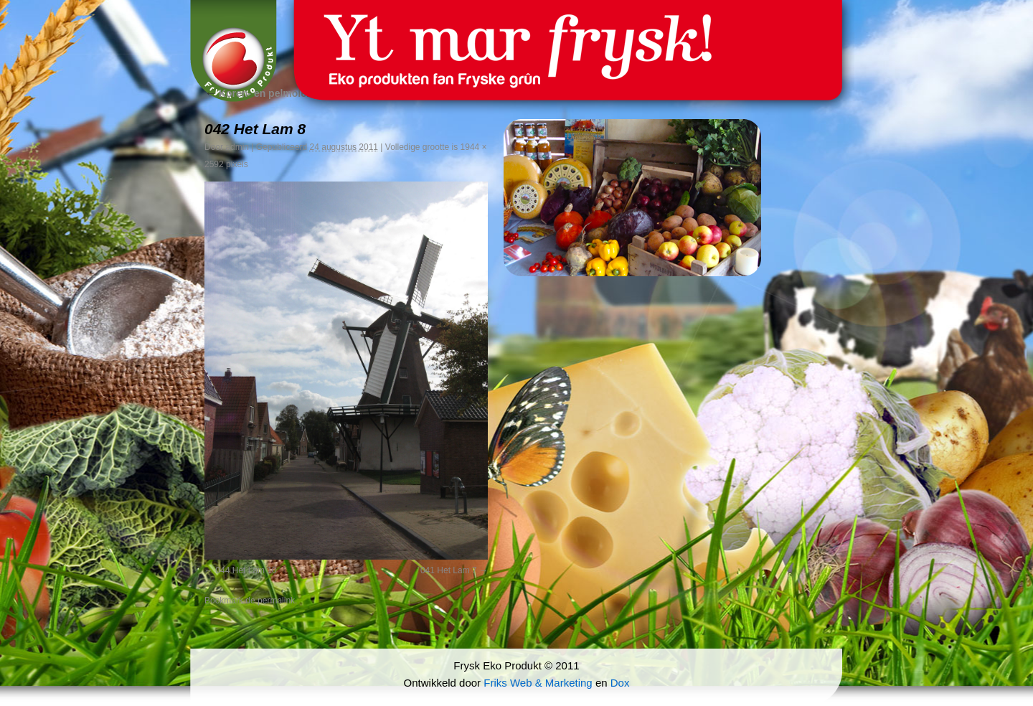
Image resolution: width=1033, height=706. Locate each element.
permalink (276, 601)
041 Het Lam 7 (448, 570)
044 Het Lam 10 (245, 570)
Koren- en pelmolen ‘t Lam (274, 93)
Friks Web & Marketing (538, 683)
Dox (620, 683)
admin (237, 147)
